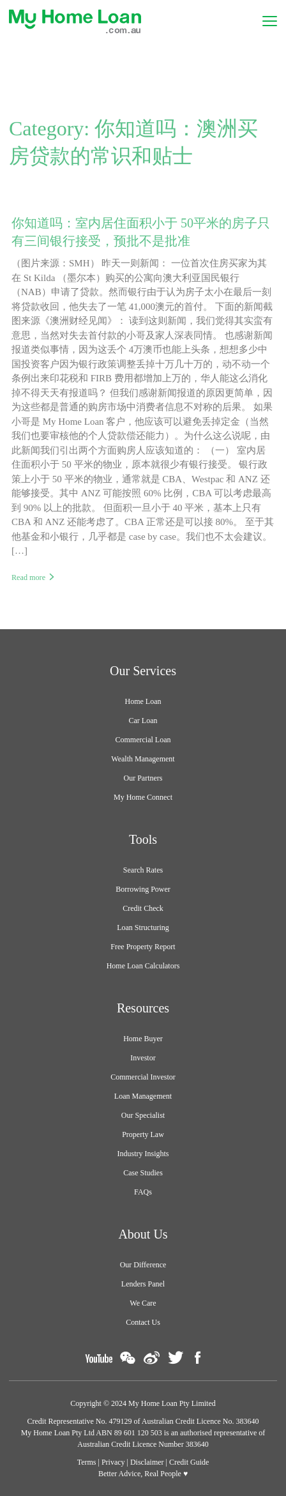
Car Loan (143, 720)
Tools (143, 839)
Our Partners (143, 778)
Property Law (143, 1134)
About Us (142, 1234)
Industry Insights (143, 1153)
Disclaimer (147, 1462)
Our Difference (143, 1264)
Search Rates (143, 870)
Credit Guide (189, 1462)
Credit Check (143, 908)
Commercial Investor (143, 1076)
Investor (142, 1057)
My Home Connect (143, 797)
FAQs (143, 1191)
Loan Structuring (143, 927)
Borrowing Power (143, 889)
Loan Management (143, 1096)
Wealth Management (142, 758)
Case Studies (143, 1172)
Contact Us (143, 1322)
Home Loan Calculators (143, 965)
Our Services (143, 671)
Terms (86, 1462)
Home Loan (143, 701)
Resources (143, 1008)
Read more (28, 577)
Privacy (113, 1462)
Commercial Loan (143, 739)
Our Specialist (143, 1115)
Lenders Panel (143, 1283)
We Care (143, 1303)
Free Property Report (142, 946)
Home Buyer (143, 1038)
